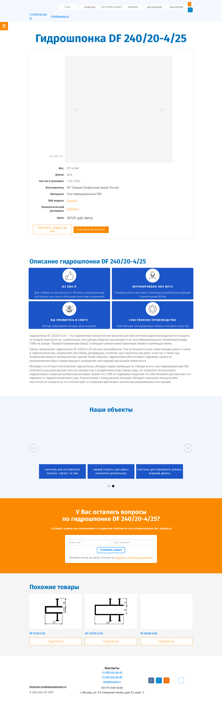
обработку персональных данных (134, 557)
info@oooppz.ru (60, 16)
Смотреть (73, 209)
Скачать (72, 200)
